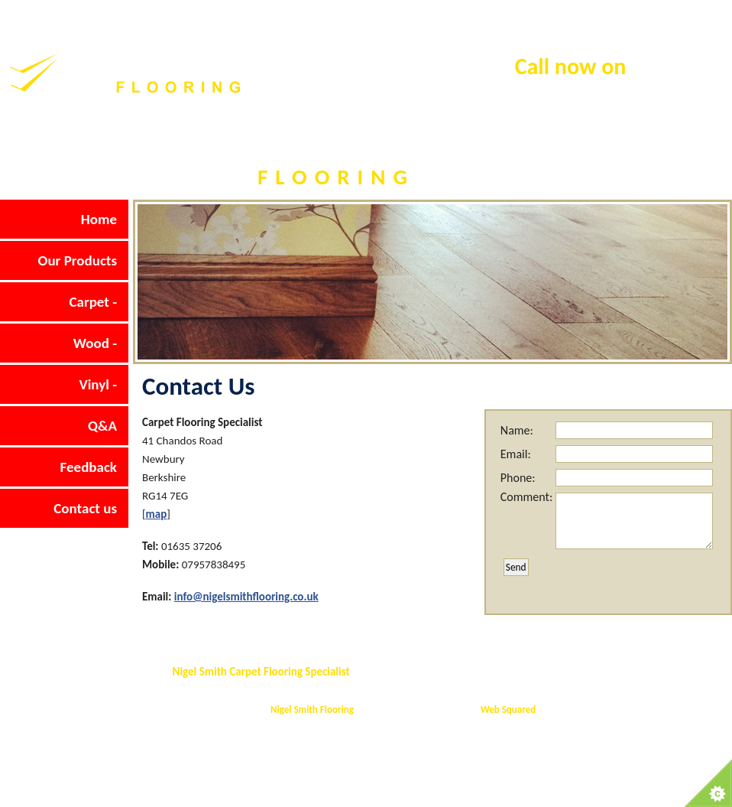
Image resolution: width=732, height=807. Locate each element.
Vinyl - (98, 384)
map (156, 514)
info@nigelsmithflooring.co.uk (246, 597)
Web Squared (508, 709)
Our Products (77, 260)
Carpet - (93, 302)
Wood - (95, 343)
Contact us (85, 508)
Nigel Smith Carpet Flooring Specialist (261, 671)
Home (99, 219)
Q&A (102, 425)
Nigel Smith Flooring (312, 709)
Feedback (88, 467)
